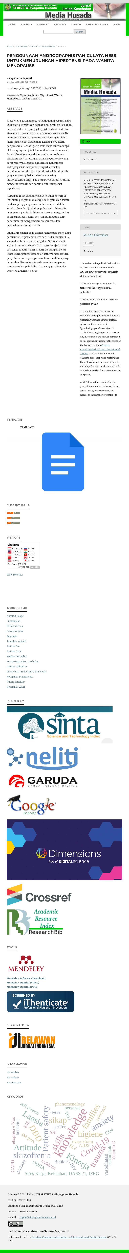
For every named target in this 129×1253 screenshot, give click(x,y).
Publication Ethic (17, 656)
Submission (13, 621)
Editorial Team (15, 626)
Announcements (97, 24)
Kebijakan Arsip (16, 686)
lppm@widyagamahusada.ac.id (38, 1217)
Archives (60, 24)
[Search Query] (58, 32)
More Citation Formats (98, 213)
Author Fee (13, 646)
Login (116, 24)
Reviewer (12, 636)
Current (43, 24)
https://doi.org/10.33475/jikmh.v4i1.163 (34, 88)
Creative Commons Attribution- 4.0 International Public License (69, 1237)
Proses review (15, 631)
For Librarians (14, 1082)
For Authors (13, 1077)
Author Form (14, 651)
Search (76, 24)
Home (12, 24)
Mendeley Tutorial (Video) (23, 982)
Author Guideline (17, 666)
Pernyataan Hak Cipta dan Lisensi (27, 671)
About (25, 24)
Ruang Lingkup (16, 681)
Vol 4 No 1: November (42, 46)
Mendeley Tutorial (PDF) (22, 986)
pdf (88, 141)
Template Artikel (16, 641)
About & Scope (15, 615)
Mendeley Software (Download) (26, 978)
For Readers (13, 1072)
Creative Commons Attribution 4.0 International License (100, 349)
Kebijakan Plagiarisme (20, 676)
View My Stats (15, 574)
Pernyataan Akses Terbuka (22, 661)
